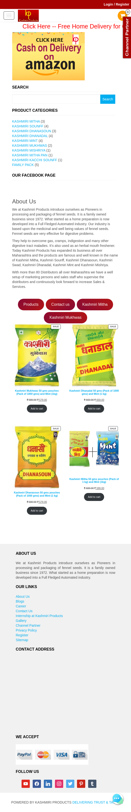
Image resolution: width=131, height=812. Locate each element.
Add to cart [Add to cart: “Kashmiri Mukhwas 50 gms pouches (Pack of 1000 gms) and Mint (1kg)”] (37, 408)
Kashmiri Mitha (26, 121)
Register (22, 635)
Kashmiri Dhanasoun (31, 131)
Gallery (21, 621)
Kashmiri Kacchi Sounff (34, 160)
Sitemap (22, 640)
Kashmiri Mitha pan (29, 155)
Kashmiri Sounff (27, 126)
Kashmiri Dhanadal (30, 136)
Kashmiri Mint (25, 141)
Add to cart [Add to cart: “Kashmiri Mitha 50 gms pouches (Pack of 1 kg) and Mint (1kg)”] (94, 496)
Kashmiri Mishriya (28, 150)
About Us (23, 596)
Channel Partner (28, 625)
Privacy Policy (26, 630)
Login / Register (116, 4)
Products (31, 304)
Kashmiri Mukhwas (29, 145)
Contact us (60, 304)
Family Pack (23, 165)
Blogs (20, 601)
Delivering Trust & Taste (96, 802)
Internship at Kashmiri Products (39, 616)
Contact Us (24, 611)
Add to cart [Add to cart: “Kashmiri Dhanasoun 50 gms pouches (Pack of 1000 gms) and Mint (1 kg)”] (37, 510)
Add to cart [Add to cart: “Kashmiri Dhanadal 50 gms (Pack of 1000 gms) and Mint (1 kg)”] (94, 408)
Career (21, 606)
